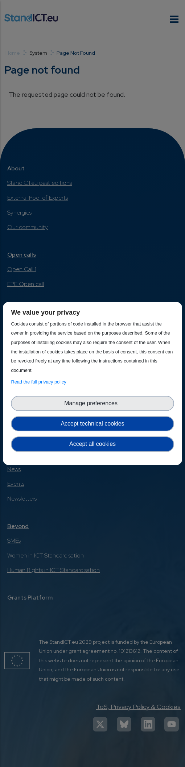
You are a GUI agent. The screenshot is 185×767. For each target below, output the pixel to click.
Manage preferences (92, 403)
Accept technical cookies (92, 423)
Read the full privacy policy (40, 382)
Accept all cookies (92, 444)
